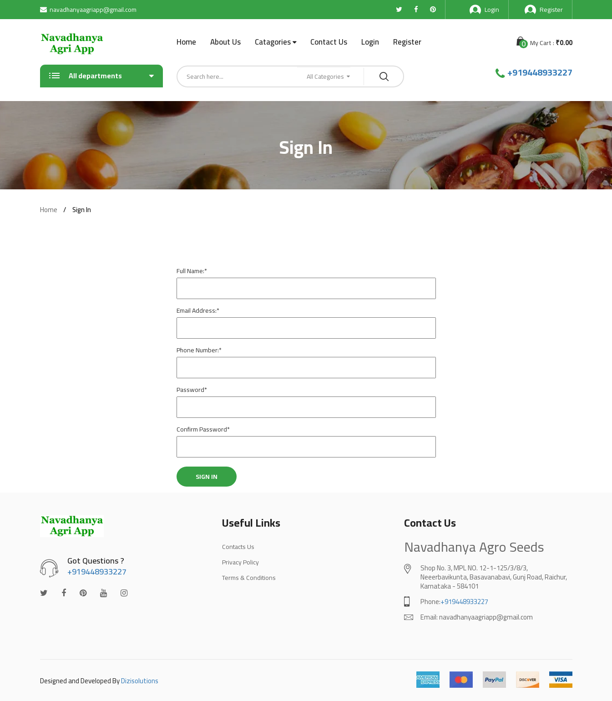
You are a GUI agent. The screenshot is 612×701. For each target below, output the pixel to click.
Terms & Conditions (249, 578)
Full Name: (192, 270)
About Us (225, 41)
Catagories (273, 42)
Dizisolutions (139, 680)
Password (192, 389)
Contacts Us (238, 547)
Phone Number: (199, 350)
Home (186, 41)
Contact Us (328, 41)
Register (544, 9)
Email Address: (198, 310)
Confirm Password (203, 429)
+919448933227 (539, 72)
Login (484, 9)
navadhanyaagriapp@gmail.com (88, 9)
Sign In (206, 477)
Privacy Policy (240, 562)
